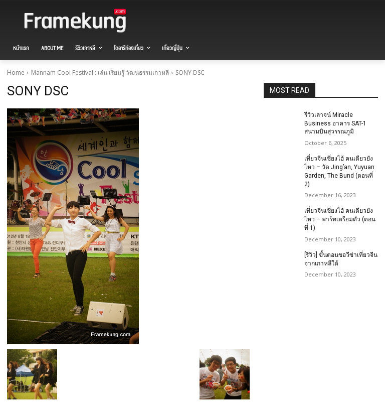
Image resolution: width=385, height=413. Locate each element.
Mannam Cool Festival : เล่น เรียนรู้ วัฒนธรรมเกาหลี (100, 72)
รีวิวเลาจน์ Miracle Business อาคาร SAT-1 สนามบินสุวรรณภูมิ (335, 123)
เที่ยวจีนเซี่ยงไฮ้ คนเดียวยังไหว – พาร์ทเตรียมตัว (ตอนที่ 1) (339, 219)
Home (16, 72)
